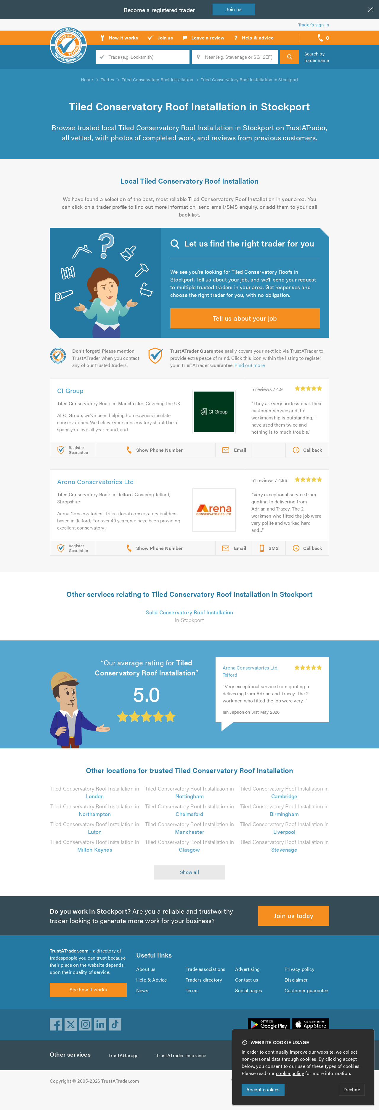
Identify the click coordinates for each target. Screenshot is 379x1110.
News (142, 1005)
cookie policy (291, 1073)
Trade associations (206, 983)
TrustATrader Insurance (183, 1073)
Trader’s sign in (313, 24)
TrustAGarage (125, 1073)
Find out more (251, 376)
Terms (192, 1005)
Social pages (249, 1005)
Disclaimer (296, 994)
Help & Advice (151, 994)
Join (235, 9)
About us (145, 983)
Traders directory (204, 994)
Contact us (246, 994)
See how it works (88, 1007)
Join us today (294, 926)
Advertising (247, 983)
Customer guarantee (307, 1005)
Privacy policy (299, 983)
